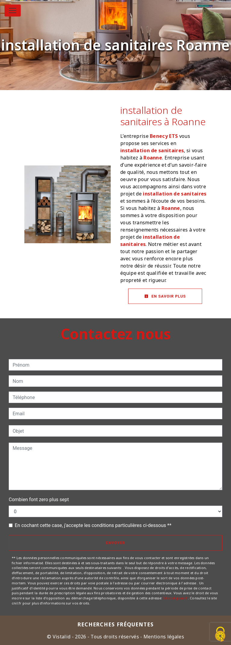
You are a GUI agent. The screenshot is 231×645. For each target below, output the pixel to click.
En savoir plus (165, 296)
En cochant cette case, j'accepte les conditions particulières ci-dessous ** (93, 525)
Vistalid (62, 636)
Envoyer (115, 543)
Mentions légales (163, 636)
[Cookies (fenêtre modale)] (220, 634)
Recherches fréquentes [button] (116, 624)
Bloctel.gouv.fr (175, 598)
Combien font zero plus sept (39, 499)
